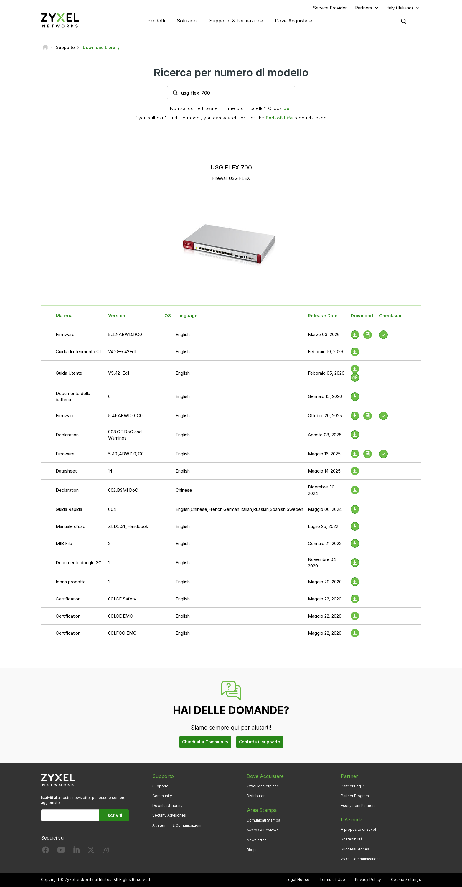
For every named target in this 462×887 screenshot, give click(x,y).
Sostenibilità (351, 839)
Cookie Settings (406, 880)
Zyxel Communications (361, 859)
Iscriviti (114, 815)
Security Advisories (169, 815)
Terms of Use (332, 880)
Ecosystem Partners (358, 806)
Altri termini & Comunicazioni (176, 825)
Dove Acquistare (293, 21)
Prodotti (156, 21)
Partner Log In (353, 786)
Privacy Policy (368, 880)
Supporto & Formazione (236, 21)
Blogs (252, 849)
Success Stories (355, 849)
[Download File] (355, 352)
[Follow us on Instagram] (106, 851)
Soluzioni (187, 21)
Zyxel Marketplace (263, 786)
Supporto (160, 786)
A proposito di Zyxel (358, 829)
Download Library (167, 806)
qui (287, 108)
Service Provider (330, 8)
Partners (363, 8)
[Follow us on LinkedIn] (76, 851)
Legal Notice (298, 880)
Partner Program (355, 796)
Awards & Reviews (262, 829)
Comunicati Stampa (263, 820)
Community (162, 796)
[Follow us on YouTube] (61, 851)
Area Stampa (261, 810)
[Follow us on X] (91, 851)
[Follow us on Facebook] (45, 851)
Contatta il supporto (259, 742)
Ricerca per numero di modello (231, 72)
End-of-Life (279, 118)
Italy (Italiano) (399, 8)
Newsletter (256, 839)
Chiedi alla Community (205, 742)
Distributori (256, 796)
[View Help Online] (355, 377)
